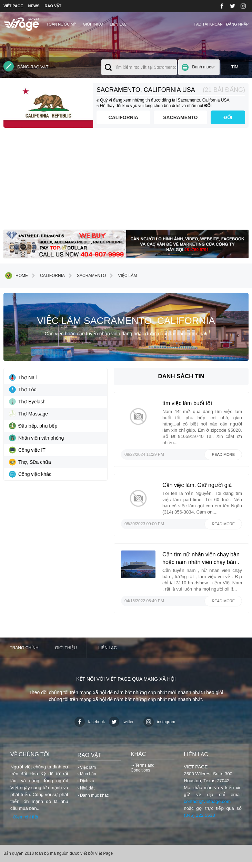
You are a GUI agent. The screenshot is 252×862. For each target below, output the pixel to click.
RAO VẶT (53, 6)
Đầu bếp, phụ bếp (33, 425)
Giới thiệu (93, 24)
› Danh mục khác (93, 795)
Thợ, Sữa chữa (30, 462)
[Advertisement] (126, 181)
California (123, 117)
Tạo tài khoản (208, 24)
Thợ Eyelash (27, 401)
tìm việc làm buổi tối (187, 403)
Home (16, 275)
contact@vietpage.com (207, 801)
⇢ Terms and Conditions (142, 768)
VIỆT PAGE (13, 6)
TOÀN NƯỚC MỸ (61, 24)
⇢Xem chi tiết (24, 817)
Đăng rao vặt (26, 66)
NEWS (34, 6)
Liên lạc (118, 24)
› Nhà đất (86, 788)
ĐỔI (228, 117)
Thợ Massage (28, 413)
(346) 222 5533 (199, 815)
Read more (223, 454)
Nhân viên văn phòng (36, 437)
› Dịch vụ (86, 780)
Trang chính (24, 647)
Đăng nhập (237, 24)
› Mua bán (87, 774)
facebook (89, 722)
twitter (121, 722)
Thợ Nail (23, 377)
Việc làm (122, 275)
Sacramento (180, 117)
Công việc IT (27, 450)
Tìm (235, 67)
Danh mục (201, 67)
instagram (159, 722)
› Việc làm (87, 767)
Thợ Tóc (22, 389)
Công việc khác (30, 474)
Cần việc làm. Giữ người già (197, 485)
